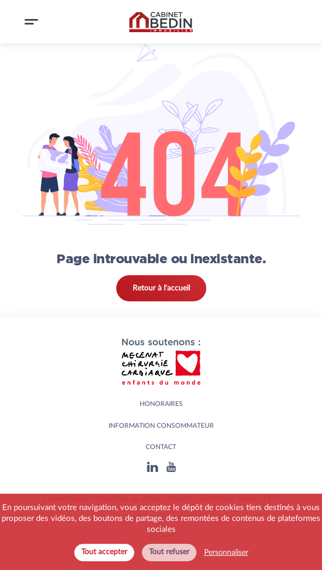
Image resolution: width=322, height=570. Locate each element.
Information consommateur (161, 425)
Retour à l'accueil (161, 288)
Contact (161, 447)
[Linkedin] (152, 467)
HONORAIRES (161, 404)
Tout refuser (169, 552)
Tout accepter (104, 552)
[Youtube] (171, 467)
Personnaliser (226, 552)
